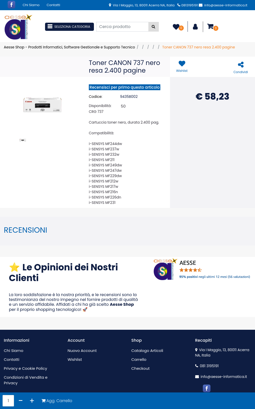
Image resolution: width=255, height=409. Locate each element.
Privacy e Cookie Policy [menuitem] (25, 368)
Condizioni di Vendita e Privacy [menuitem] (26, 380)
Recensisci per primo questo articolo (125, 87)
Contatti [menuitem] (53, 5)
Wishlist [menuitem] (75, 359)
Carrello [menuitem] (138, 359)
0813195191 (187, 5)
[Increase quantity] (31, 400)
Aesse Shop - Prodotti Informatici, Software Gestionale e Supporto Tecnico (69, 47)
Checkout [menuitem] (140, 368)
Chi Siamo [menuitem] (31, 5)
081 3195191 (207, 365)
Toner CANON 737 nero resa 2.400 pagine (198, 47)
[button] (153, 27)
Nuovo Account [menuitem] (82, 350)
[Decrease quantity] (21, 400)
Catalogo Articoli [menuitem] (147, 350)
